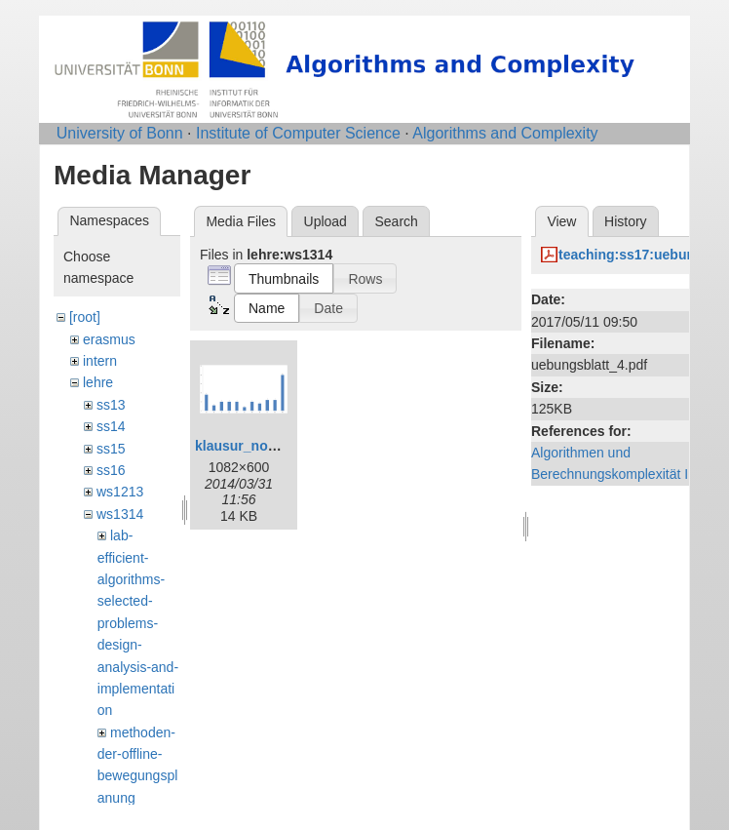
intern (100, 361)
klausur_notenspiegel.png (279, 446)
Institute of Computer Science (298, 133)
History (625, 221)
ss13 (111, 405)
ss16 (111, 470)
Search (395, 221)
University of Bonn (120, 133)
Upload (325, 221)
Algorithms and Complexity (504, 133)
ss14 (111, 426)
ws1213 (119, 491)
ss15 (111, 448)
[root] (84, 317)
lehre (98, 382)
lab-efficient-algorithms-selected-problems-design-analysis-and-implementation (137, 623)
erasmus (109, 339)
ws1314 (119, 514)
